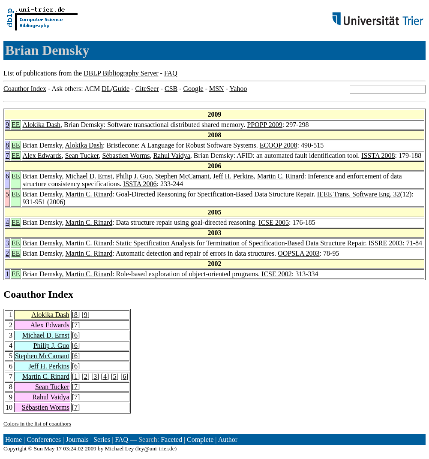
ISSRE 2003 (386, 243)
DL (106, 88)
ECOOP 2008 (278, 145)
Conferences (44, 439)
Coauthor (24, 294)
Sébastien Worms (126, 155)
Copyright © (18, 448)
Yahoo (238, 88)
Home (13, 439)
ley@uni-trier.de (155, 448)
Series (101, 439)
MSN (216, 88)
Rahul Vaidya (171, 155)
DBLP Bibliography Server (121, 73)
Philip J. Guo (134, 176)
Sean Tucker (82, 155)
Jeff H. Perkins (233, 176)
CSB (171, 88)
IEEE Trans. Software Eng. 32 (358, 194)
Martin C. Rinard (280, 176)
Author (227, 439)
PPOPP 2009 (264, 124)
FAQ (170, 73)
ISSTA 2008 (378, 155)
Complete (200, 439)
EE (16, 124)
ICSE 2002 (276, 274)
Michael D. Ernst (88, 176)
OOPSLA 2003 (298, 253)
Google (193, 88)
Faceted (171, 439)
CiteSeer (147, 88)
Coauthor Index (24, 88)
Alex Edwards (42, 155)
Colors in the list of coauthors (37, 423)
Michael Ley (119, 448)
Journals (77, 439)
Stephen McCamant (182, 176)
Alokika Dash (41, 124)
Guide (121, 88)
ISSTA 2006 (139, 183)
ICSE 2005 (273, 222)
